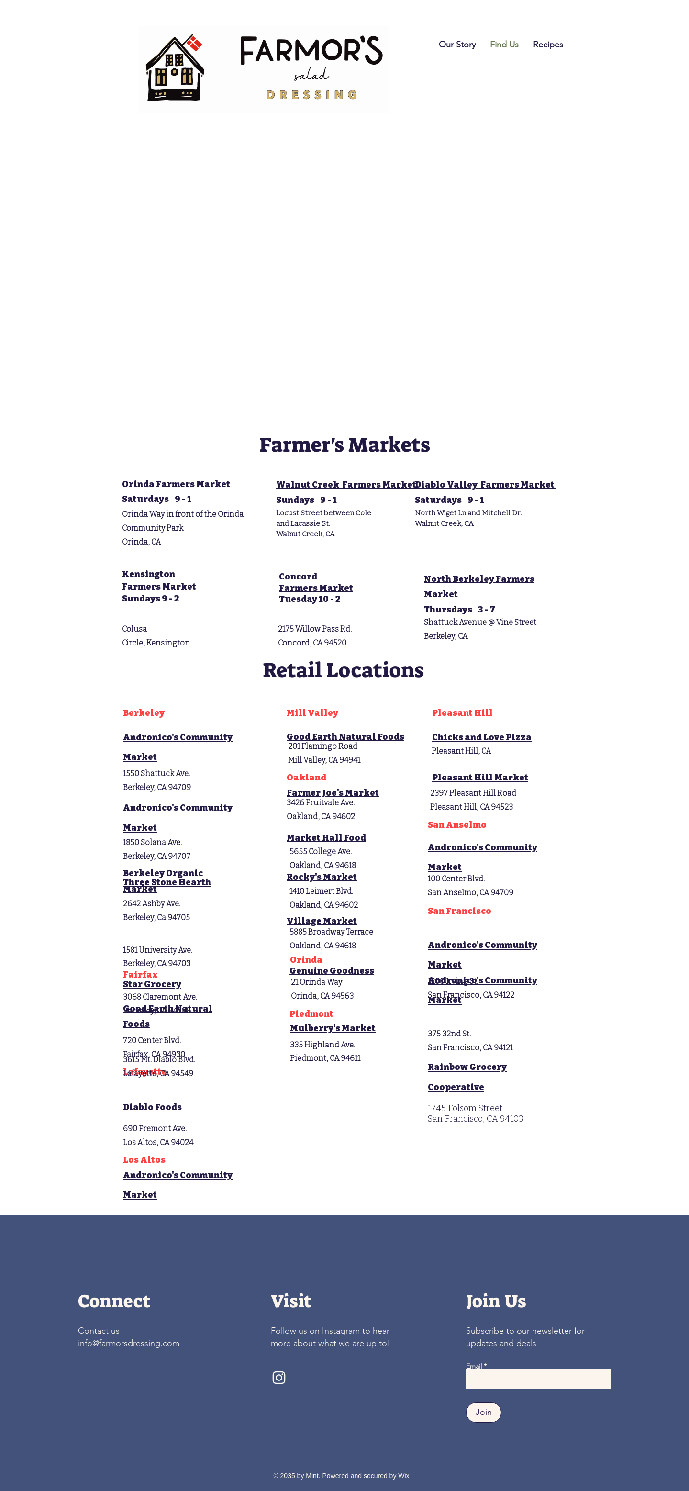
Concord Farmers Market (316, 582)
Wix (403, 1476)
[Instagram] (279, 1377)
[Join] (483, 1412)
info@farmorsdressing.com (128, 1343)
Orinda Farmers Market (176, 484)
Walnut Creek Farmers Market (347, 484)
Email (474, 1366)
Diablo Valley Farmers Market (485, 484)
